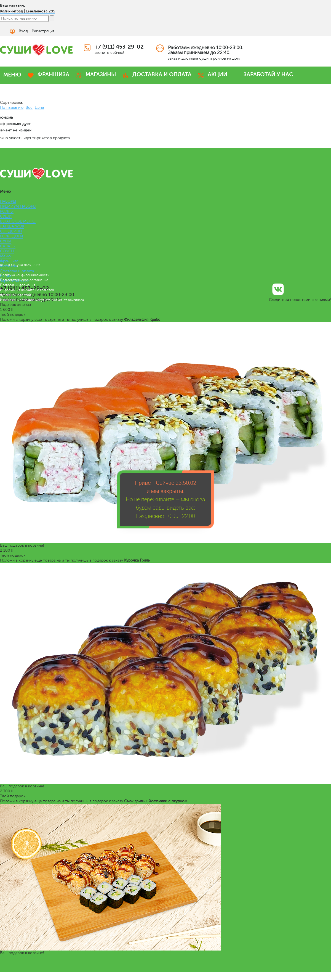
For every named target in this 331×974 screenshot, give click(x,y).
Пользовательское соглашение (24, 280)
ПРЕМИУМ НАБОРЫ (18, 206)
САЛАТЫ (7, 246)
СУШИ (6, 216)
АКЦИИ (217, 74)
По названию (11, 107)
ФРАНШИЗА (53, 74)
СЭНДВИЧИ (11, 231)
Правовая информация (17, 285)
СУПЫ (5, 241)
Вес (29, 107)
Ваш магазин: (12, 5)
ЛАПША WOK (12, 226)
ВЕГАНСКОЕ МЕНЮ (18, 221)
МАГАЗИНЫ (101, 74)
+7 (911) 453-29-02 (119, 47)
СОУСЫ (7, 251)
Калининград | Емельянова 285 (27, 11)
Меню (5, 256)
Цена (39, 107)
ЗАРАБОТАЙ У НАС (268, 74)
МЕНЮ (12, 75)
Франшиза (9, 261)
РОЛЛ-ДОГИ (11, 236)
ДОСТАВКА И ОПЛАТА (161, 74)
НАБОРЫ (8, 201)
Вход (23, 31)
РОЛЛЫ (7, 211)
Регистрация (43, 31)
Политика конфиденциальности (24, 275)
